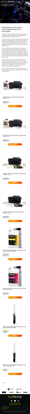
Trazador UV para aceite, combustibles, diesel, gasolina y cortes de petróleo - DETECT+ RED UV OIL (14, 365)
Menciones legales (6, 411)
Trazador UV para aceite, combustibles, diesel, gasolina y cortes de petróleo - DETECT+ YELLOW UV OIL (14, 251)
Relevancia (4, 382)
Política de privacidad (13, 411)
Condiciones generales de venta (21, 411)
